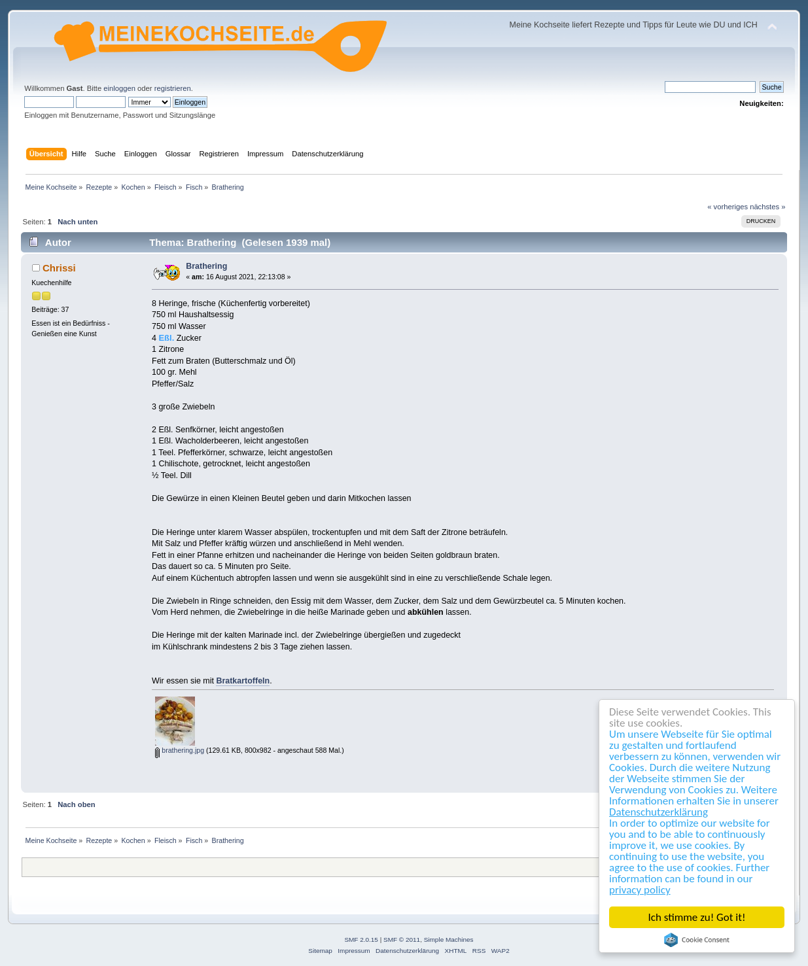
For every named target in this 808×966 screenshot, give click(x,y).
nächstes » (767, 207)
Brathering (206, 266)
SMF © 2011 (401, 939)
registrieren (172, 88)
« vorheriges (727, 207)
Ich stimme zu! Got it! (697, 917)
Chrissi (59, 267)
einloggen (119, 88)
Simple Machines (449, 939)
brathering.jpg (179, 750)
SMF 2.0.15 (361, 939)
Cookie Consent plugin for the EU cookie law (696, 940)
